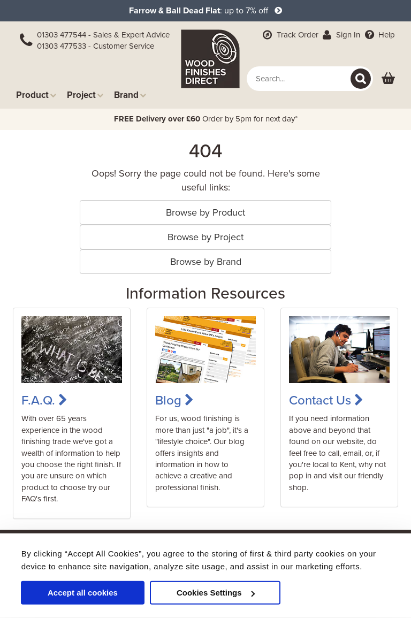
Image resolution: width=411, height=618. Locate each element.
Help (378, 35)
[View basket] (388, 79)
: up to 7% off (205, 10)
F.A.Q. (44, 400)
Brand (130, 95)
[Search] (361, 78)
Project (85, 95)
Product (36, 95)
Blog (174, 400)
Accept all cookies (83, 592)
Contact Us (326, 400)
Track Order (289, 35)
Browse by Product (205, 212)
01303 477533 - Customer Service (95, 46)
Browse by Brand (205, 262)
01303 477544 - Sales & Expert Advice (103, 35)
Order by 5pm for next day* (206, 119)
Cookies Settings (216, 592)
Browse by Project (205, 237)
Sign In (341, 35)
